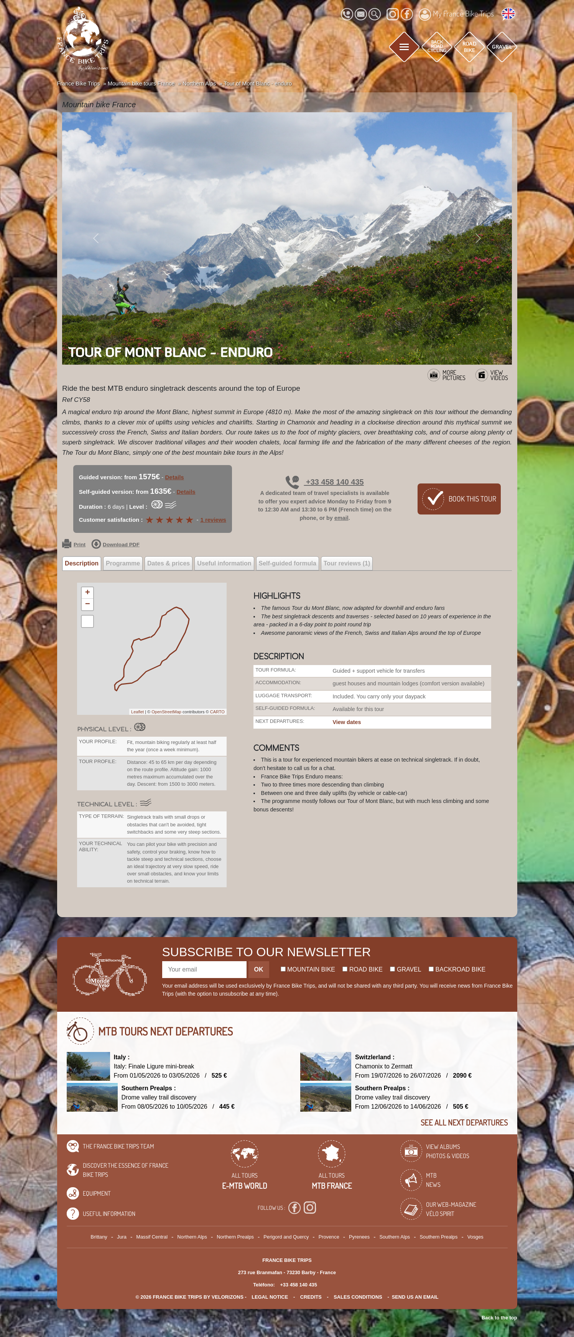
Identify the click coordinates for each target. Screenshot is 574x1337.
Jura (122, 1237)
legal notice (270, 1297)
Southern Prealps (438, 1237)
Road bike (362, 969)
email (341, 518)
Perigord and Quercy (286, 1237)
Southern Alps (394, 1237)
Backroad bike (457, 969)
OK (258, 969)
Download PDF (115, 545)
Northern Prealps (235, 1237)
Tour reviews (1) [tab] (347, 563)
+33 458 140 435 (324, 482)
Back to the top (499, 1318)
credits (311, 1297)
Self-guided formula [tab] (287, 563)
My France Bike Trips (456, 14)
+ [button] (87, 593)
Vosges (475, 1237)
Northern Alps (192, 1237)
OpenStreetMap (166, 711)
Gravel (405, 969)
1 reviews (213, 519)
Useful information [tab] (224, 563)
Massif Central (152, 1237)
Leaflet (137, 711)
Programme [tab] (123, 563)
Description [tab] (82, 563)
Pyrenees (359, 1237)
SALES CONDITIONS (358, 1297)
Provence (329, 1237)
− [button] (87, 604)
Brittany (98, 1237)
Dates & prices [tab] (168, 563)
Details (174, 477)
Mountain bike (308, 969)
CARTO (217, 711)
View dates (347, 722)
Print (74, 545)
